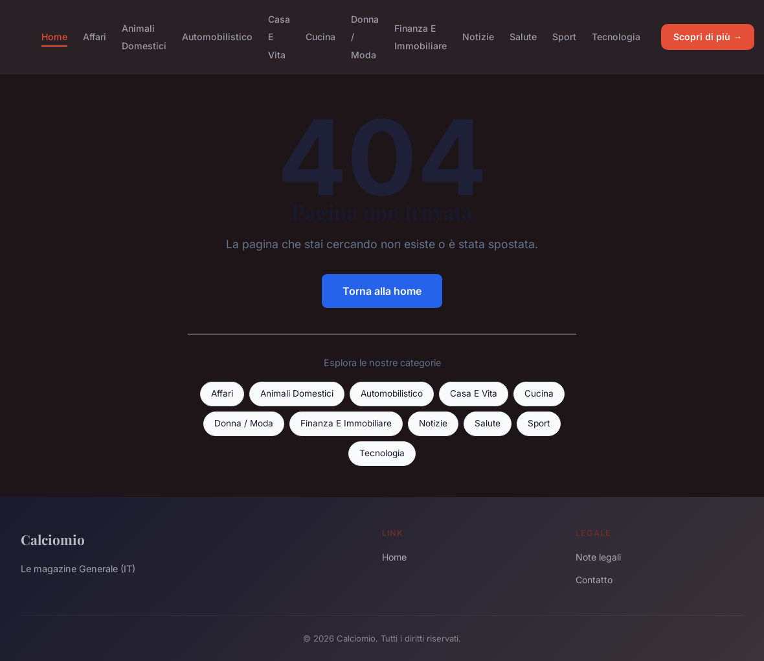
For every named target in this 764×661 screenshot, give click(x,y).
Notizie (478, 36)
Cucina (320, 36)
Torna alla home (382, 290)
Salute (523, 36)
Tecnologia (616, 36)
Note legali (598, 556)
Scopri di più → (707, 36)
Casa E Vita (473, 393)
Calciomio (53, 539)
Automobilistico (217, 36)
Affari (94, 36)
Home (54, 36)
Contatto (594, 579)
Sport (564, 36)
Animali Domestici (144, 37)
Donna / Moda (243, 423)
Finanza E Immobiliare (420, 37)
